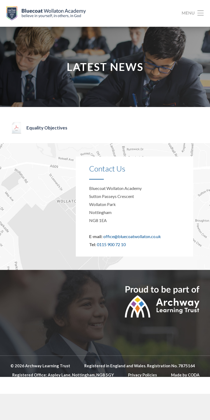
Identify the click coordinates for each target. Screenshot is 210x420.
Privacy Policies (142, 374)
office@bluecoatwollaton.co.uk (132, 236)
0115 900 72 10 (111, 244)
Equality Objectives (46, 128)
